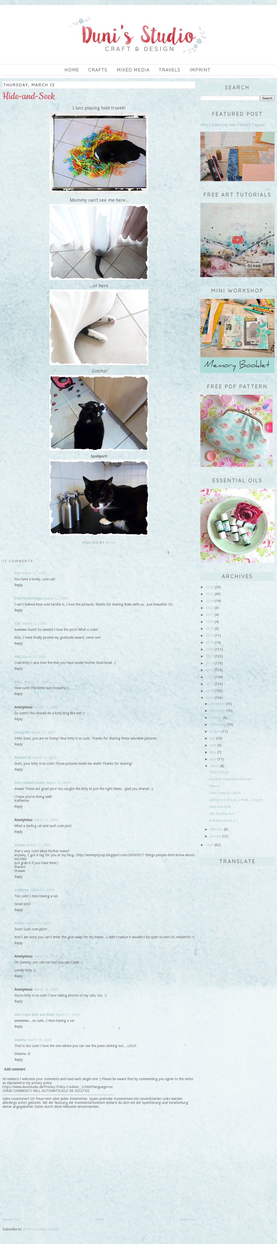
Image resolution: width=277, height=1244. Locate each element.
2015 (210, 656)
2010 (210, 691)
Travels (170, 70)
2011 (210, 684)
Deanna (20, 1040)
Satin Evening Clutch (224, 793)
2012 (210, 677)
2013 (210, 670)
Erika (18, 682)
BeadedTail (22, 758)
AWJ (17, 657)
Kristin (19, 923)
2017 (210, 642)
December (217, 704)
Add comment (14, 1069)
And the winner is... (223, 821)
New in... (215, 786)
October (216, 718)
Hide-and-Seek (220, 807)
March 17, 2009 (68, 1015)
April (213, 759)
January (215, 836)
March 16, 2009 (46, 989)
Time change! (219, 772)
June (213, 745)
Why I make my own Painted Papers (232, 125)
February (216, 829)
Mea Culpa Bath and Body (34, 1015)
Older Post (187, 1220)
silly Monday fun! (222, 814)
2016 (210, 649)
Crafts (98, 70)
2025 (210, 594)
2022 (210, 608)
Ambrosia (21, 890)
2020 (210, 622)
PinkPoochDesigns (28, 598)
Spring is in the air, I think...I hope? (236, 800)
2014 (210, 663)
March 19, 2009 (39, 1040)
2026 (210, 587)
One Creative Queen (29, 783)
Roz (17, 573)
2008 (210, 845)
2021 (210, 615)
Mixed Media (133, 70)
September (218, 724)
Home (72, 70)
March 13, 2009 (44, 758)
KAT (17, 624)
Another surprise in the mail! (230, 779)
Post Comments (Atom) (41, 1229)
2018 (210, 635)
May (213, 752)
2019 (210, 629)
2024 (210, 601)
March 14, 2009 (38, 923)
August (215, 731)
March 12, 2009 (34, 573)
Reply (18, 585)
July (212, 738)
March (214, 766)
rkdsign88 (21, 732)
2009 (210, 698)
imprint (200, 70)
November (217, 711)
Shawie (19, 845)
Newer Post (11, 1220)
